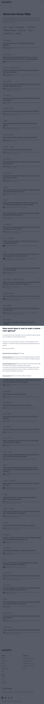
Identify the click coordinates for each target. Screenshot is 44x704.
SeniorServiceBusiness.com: (9, 363)
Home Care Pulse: (7, 376)
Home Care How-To (7, 357)
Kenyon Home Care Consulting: (10, 353)
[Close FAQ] (42, 328)
